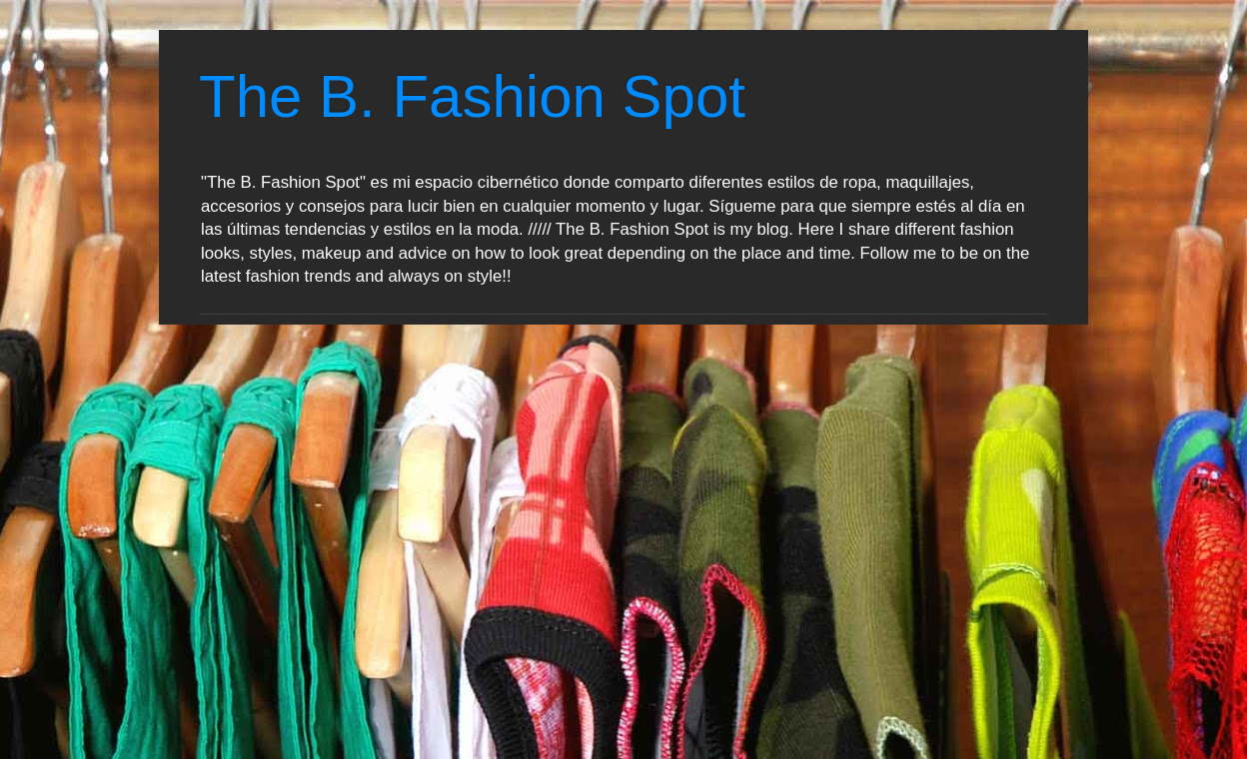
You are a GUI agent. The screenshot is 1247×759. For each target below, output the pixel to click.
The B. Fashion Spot (472, 96)
